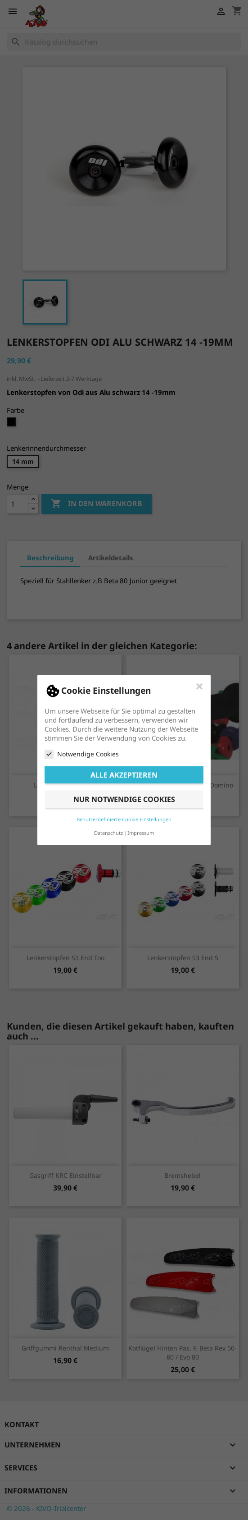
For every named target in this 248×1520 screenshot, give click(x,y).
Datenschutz (108, 832)
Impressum (140, 832)
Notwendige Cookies (82, 754)
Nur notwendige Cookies (124, 799)
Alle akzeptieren (124, 775)
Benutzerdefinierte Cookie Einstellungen (124, 819)
